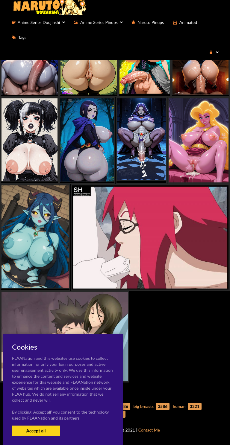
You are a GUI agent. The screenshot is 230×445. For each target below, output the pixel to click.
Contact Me (149, 429)
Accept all (36, 430)
